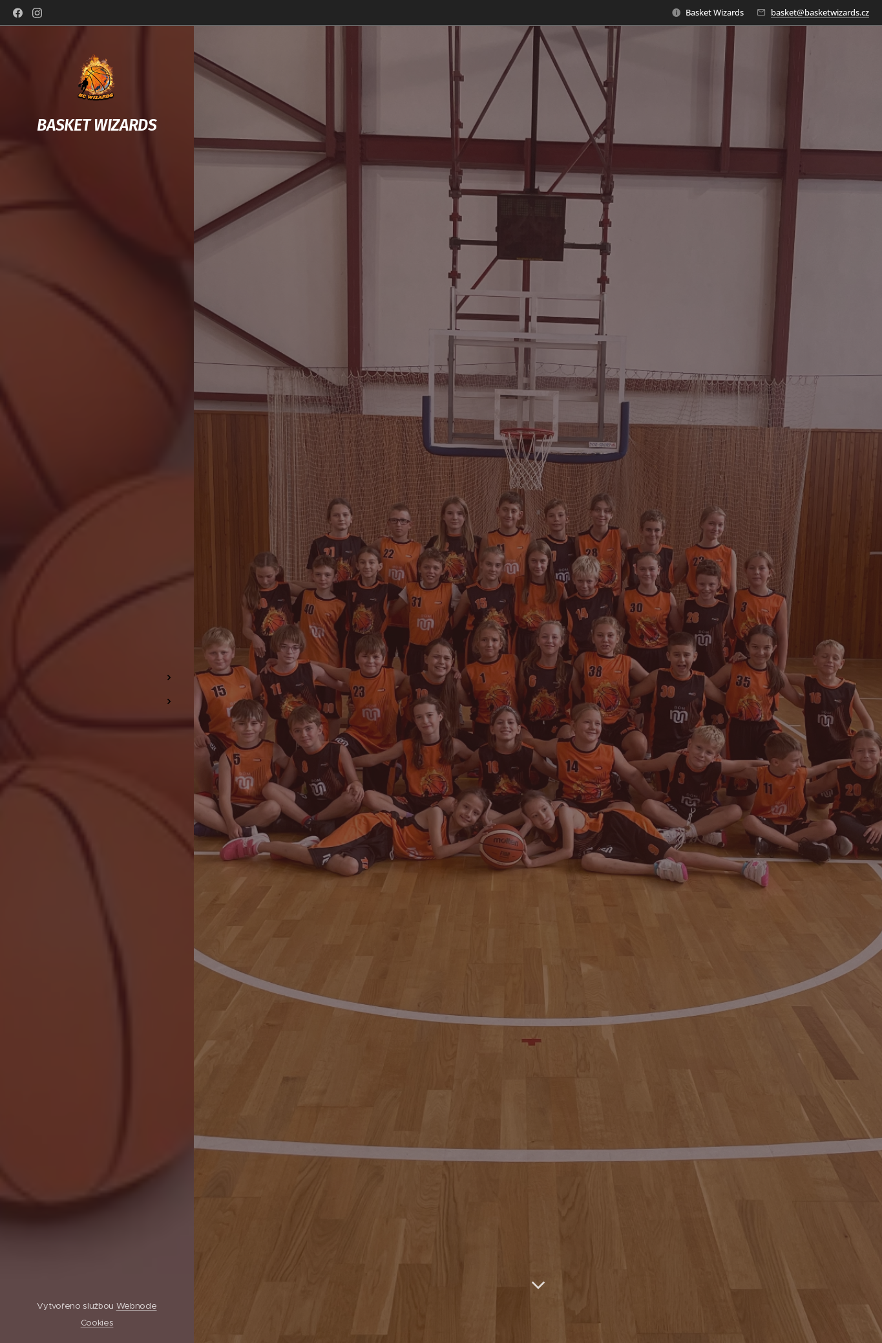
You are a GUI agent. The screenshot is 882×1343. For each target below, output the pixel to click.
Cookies (97, 1322)
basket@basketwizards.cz (820, 12)
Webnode (136, 1305)
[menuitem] (97, 639)
